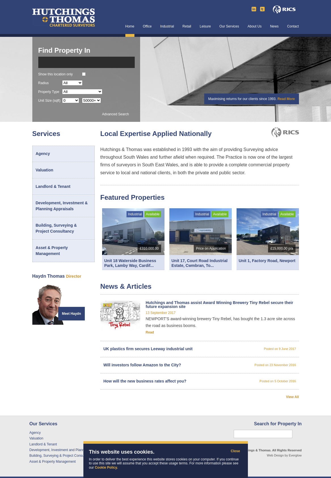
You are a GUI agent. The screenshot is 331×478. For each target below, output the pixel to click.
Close (234, 451)
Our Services (229, 26)
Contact (293, 26)
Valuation (44, 170)
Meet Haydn (71, 314)
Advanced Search (115, 114)
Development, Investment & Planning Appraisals (62, 206)
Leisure (205, 26)
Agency (43, 153)
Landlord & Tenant (53, 186)
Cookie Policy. (106, 467)
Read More (286, 99)
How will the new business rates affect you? (200, 381)
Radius (43, 83)
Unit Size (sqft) (49, 100)
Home (129, 26)
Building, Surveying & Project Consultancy (56, 228)
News (274, 26)
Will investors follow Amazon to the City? (200, 365)
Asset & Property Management (52, 250)
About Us (255, 26)
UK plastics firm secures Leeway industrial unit (200, 349)
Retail (186, 26)
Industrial (167, 26)
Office (147, 26)
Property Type (48, 92)
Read (150, 332)
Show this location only (55, 74)
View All (292, 397)
